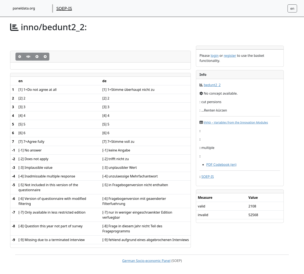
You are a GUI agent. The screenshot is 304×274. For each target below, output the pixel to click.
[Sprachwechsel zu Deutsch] (292, 8)
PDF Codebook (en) (221, 164)
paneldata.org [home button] (24, 8)
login (215, 55)
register (230, 55)
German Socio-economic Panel (146, 260)
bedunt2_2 (212, 85)
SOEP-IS (64, 8)
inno (236, 122)
